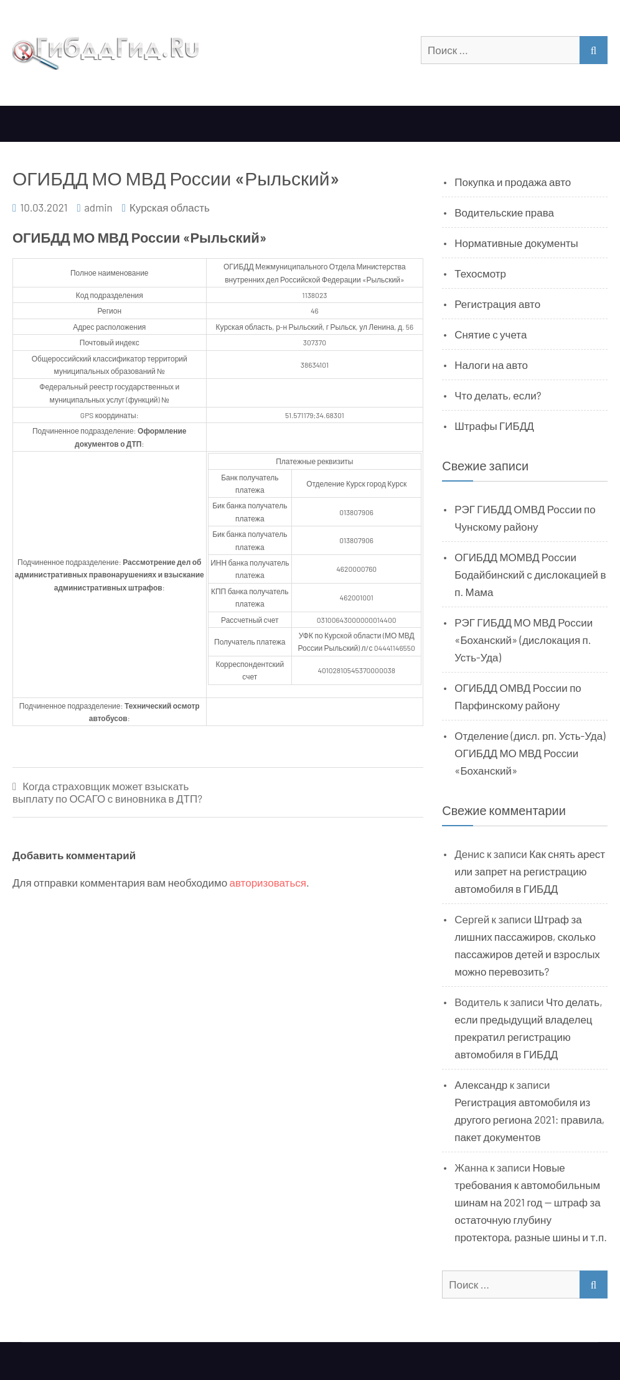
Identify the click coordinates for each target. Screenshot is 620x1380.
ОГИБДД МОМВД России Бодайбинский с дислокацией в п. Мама (530, 574)
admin (98, 207)
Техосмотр (480, 273)
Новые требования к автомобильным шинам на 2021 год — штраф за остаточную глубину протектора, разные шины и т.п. (530, 1202)
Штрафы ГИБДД (494, 425)
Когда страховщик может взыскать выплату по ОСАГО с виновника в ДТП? (107, 792)
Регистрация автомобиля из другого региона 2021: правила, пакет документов (529, 1119)
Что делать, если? (497, 395)
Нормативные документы (516, 242)
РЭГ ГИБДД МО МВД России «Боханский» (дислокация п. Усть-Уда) (523, 639)
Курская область (169, 207)
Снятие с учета (490, 334)
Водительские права (504, 212)
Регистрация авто (497, 303)
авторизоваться (268, 882)
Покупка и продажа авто (512, 181)
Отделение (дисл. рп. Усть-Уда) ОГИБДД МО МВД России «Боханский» (529, 752)
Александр (480, 1084)
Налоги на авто (491, 364)
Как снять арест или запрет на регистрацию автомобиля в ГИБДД (529, 871)
